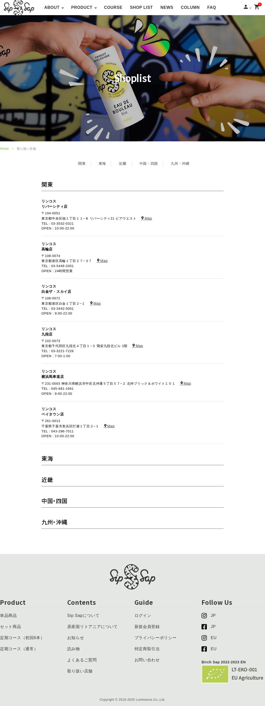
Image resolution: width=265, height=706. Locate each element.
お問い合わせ (147, 660)
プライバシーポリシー (156, 638)
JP (209, 616)
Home (4, 148)
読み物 (73, 649)
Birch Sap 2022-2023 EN (224, 662)
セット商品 (10, 626)
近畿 (122, 164)
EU (209, 638)
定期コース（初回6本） (22, 638)
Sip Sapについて (83, 615)
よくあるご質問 (82, 660)
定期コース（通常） (19, 649)
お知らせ (75, 638)
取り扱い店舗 (80, 671)
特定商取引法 (147, 649)
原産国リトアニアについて (92, 626)
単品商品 (8, 615)
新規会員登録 (147, 626)
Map (146, 218)
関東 (81, 164)
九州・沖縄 (180, 164)
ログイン (143, 615)
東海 (102, 164)
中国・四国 (148, 164)
